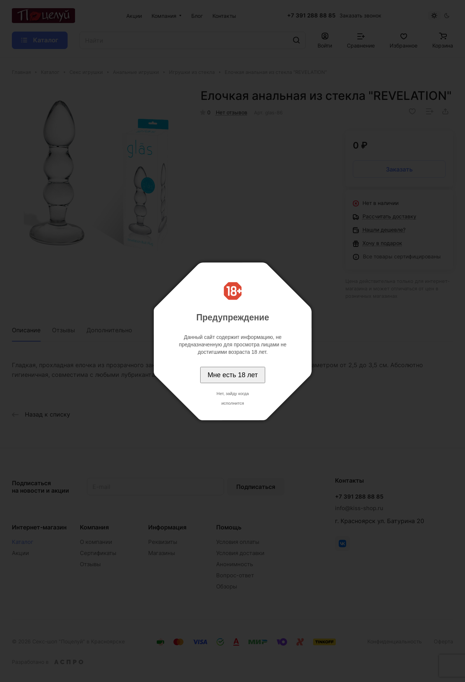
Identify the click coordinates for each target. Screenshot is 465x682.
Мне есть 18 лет (233, 375)
